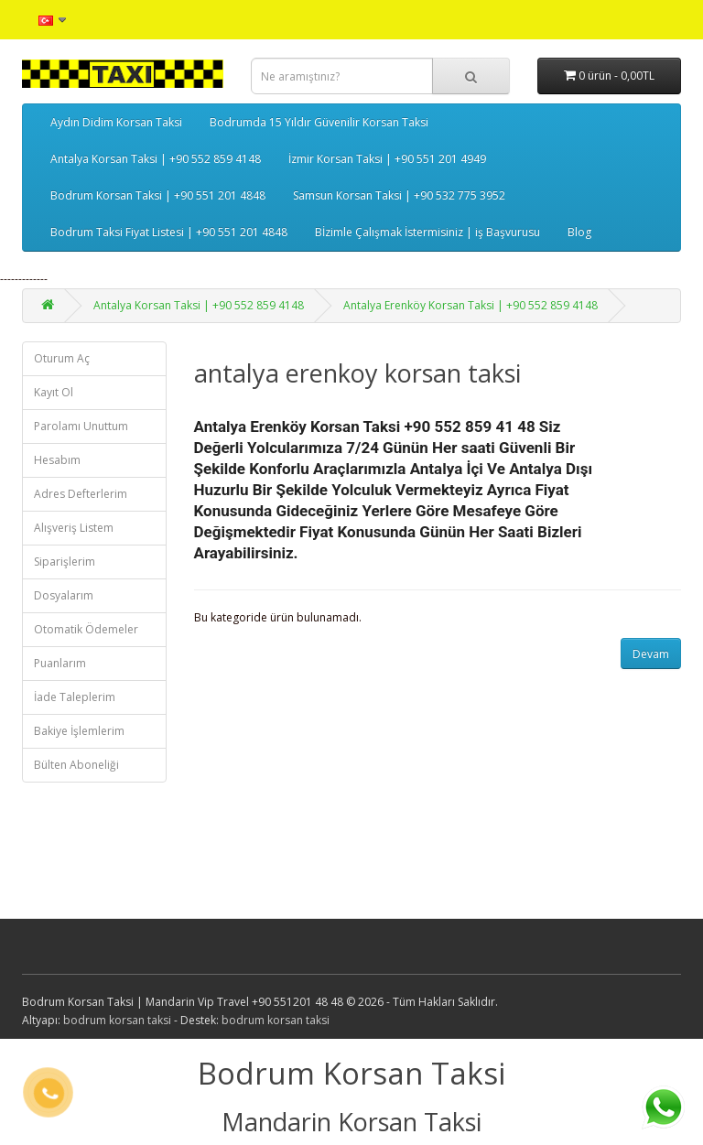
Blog (579, 232)
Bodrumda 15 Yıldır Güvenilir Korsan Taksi (319, 122)
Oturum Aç (62, 358)
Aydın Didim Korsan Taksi (116, 122)
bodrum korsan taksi (117, 1020)
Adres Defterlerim (80, 494)
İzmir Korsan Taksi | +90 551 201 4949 (387, 159)
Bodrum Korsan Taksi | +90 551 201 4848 (157, 195)
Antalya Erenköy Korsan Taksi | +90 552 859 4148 (470, 305)
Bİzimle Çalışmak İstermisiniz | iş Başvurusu (427, 232)
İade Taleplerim (74, 697)
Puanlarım (60, 663)
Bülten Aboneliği (76, 764)
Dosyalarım (63, 595)
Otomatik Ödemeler (86, 629)
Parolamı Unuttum (81, 426)
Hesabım (57, 460)
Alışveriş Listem (74, 527)
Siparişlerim (64, 561)
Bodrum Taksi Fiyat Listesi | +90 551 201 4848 (168, 232)
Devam (651, 654)
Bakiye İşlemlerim (79, 731)
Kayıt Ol (53, 392)
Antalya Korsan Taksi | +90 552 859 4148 (155, 159)
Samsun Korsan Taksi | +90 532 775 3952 (399, 195)
